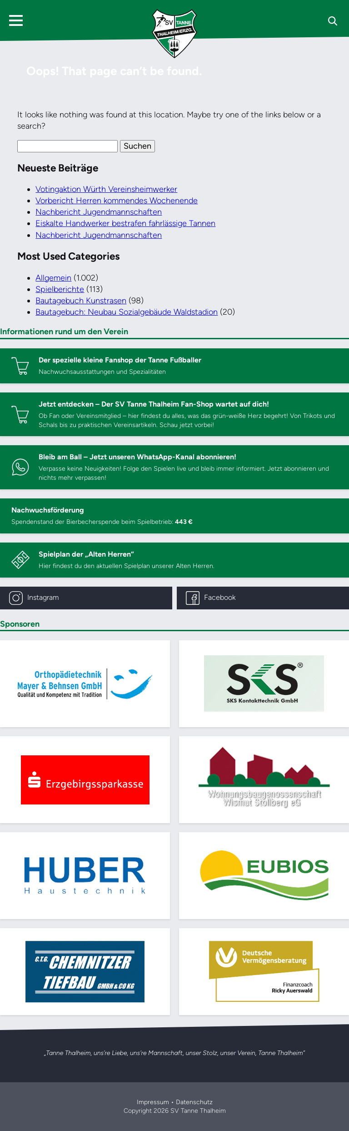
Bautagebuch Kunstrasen (80, 301)
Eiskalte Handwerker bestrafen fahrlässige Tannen (125, 223)
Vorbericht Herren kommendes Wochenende (116, 201)
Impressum (153, 1102)
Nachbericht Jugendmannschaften (98, 212)
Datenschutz (194, 1102)
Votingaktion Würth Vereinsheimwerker (106, 189)
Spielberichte (59, 289)
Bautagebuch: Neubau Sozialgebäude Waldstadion (126, 312)
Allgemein (53, 278)
